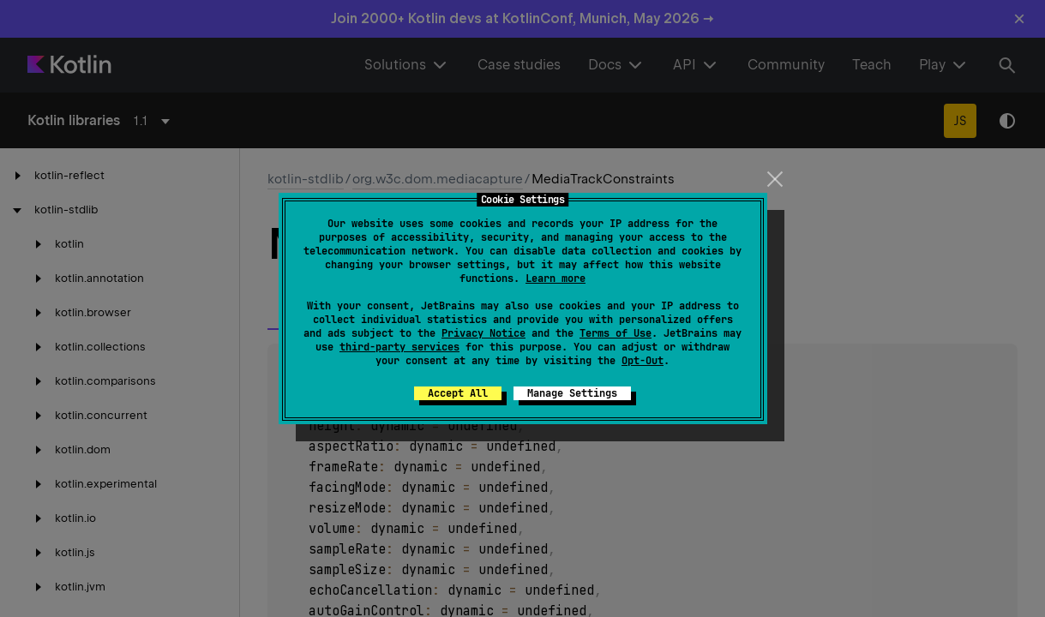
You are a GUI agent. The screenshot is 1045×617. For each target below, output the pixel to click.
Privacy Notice (483, 333)
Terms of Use (616, 333)
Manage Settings (572, 393)
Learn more (556, 278)
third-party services (399, 347)
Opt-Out (643, 361)
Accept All (458, 393)
